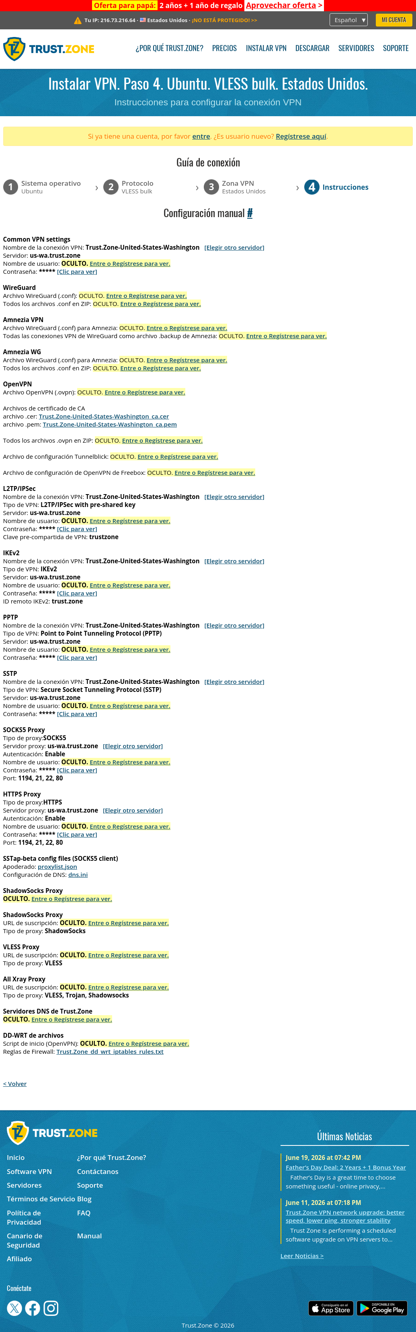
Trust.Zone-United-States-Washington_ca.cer (104, 416)
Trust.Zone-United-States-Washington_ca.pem (110, 424)
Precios (224, 49)
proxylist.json (57, 866)
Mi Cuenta (394, 20)
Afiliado (19, 1258)
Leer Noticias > (302, 1256)
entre (201, 136)
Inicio (16, 1157)
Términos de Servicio (41, 1198)
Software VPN (29, 1171)
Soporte (396, 49)
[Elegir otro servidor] (234, 247)
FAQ (84, 1212)
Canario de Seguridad (25, 1240)
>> (224, 20)
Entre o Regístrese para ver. (130, 263)
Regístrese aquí (301, 136)
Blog (84, 1198)
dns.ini (78, 874)
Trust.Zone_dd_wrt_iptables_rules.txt (110, 1051)
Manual (89, 1235)
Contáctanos (98, 1171)
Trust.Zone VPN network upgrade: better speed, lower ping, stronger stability (345, 1216)
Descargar (312, 49)
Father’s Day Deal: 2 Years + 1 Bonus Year (346, 1167)
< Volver (15, 1084)
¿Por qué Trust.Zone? (169, 49)
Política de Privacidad (24, 1217)
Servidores (356, 49)
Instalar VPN (266, 49)
